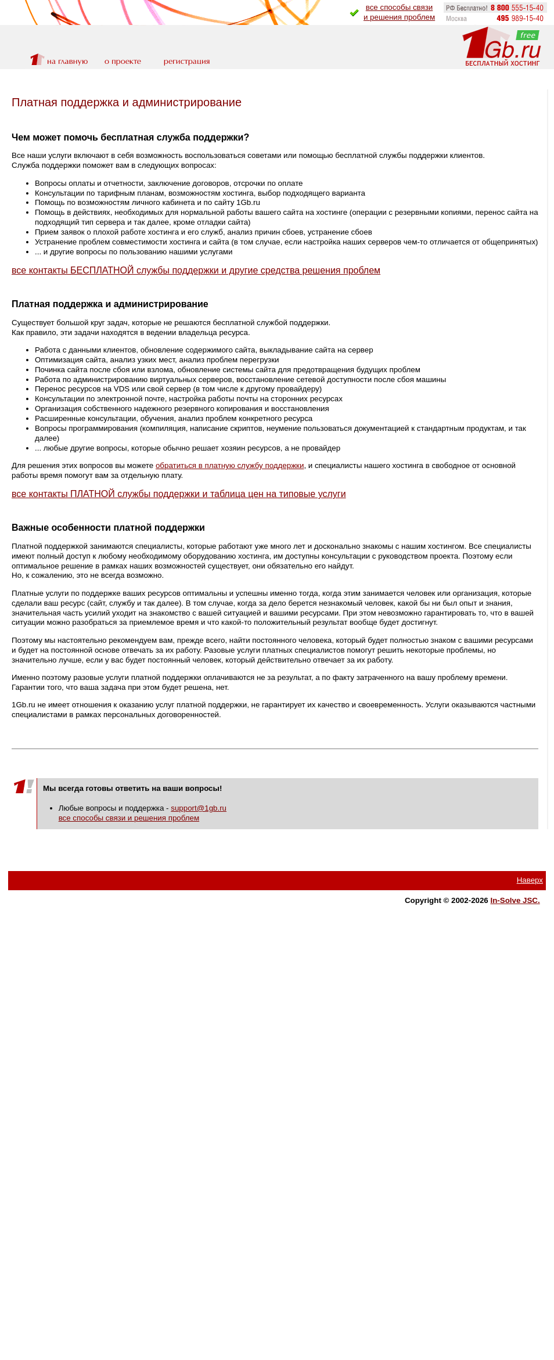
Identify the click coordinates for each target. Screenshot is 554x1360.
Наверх (530, 880)
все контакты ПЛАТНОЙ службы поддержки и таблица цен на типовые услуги (179, 494)
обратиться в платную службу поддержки (230, 465)
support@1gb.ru (198, 808)
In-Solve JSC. (515, 900)
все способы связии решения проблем (399, 12)
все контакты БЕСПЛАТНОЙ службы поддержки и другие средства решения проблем (196, 270)
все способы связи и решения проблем (129, 818)
